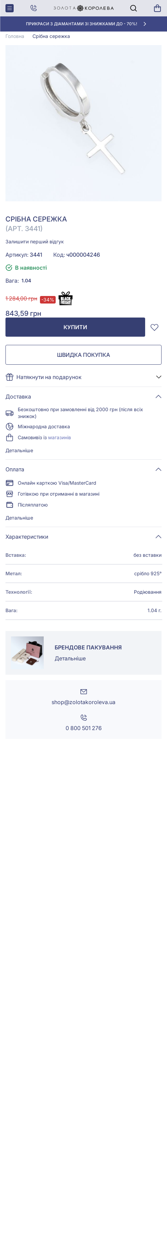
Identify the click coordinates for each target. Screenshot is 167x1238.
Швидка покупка (83, 354)
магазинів (59, 437)
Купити (75, 327)
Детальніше (19, 450)
